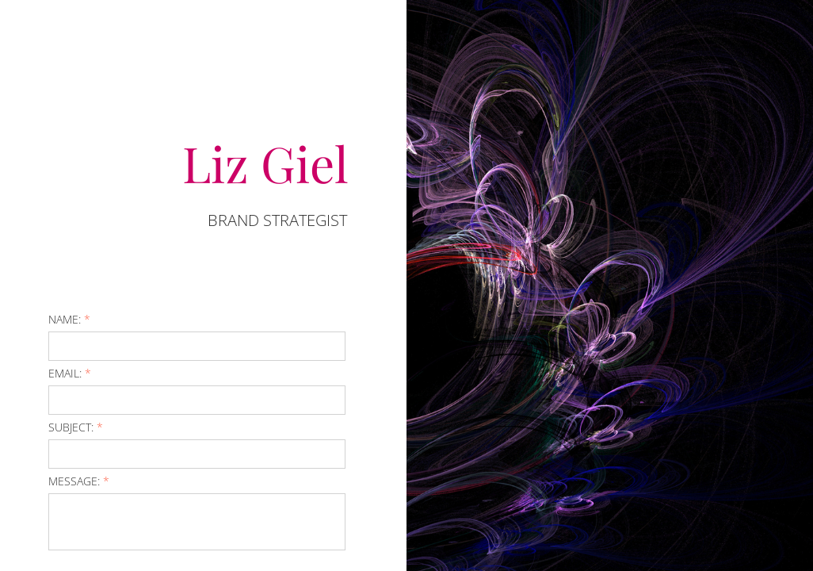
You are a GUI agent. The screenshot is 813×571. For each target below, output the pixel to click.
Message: (78, 481)
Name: (69, 319)
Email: (69, 373)
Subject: (75, 427)
